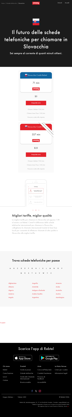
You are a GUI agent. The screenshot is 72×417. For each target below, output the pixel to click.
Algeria (11, 290)
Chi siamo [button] (6, 366)
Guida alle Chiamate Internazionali (27, 378)
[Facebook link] (32, 391)
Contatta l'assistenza (44, 373)
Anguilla (35, 283)
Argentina (35, 297)
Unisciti (60, 3)
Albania (11, 287)
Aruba (58, 287)
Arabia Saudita (37, 294)
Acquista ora (36, 103)
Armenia (59, 283)
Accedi (67, 3)
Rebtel (5, 370)
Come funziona (8, 373)
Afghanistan (12, 283)
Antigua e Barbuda (38, 290)
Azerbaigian (60, 297)
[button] (8, 397)
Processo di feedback (41, 378)
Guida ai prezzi (25, 370)
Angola (10, 297)
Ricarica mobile (25, 382)
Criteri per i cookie (61, 370)
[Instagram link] (39, 391)
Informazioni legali (61, 373)
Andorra (11, 294)
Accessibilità (41, 382)
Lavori (5, 377)
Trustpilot (2, 323)
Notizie (5, 380)
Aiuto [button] (39, 366)
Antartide (35, 287)
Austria (58, 294)
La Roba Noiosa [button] (60, 366)
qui (68, 406)
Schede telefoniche (26, 373)
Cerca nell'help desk (44, 370)
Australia (59, 290)
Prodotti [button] (23, 366)
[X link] (36, 391)
